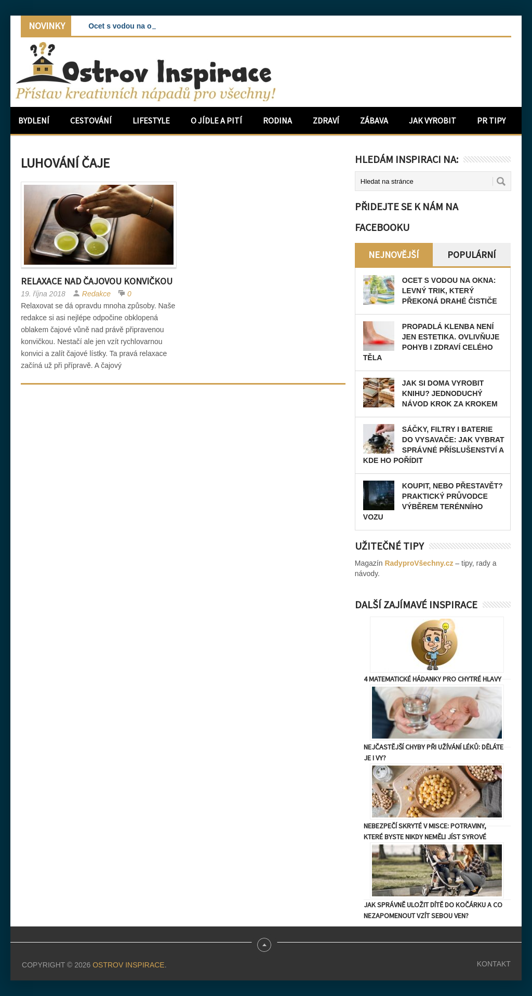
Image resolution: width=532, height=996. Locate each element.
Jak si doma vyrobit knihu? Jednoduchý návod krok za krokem (450, 393)
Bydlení (33, 120)
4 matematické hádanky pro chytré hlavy (432, 679)
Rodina (277, 120)
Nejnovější (393, 255)
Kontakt (494, 964)
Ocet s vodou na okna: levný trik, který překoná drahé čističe (449, 290)
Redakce (96, 294)
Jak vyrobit (432, 120)
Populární (471, 255)
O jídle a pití (216, 120)
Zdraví (326, 120)
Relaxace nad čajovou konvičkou (96, 281)
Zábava (374, 120)
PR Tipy (491, 120)
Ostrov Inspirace (128, 965)
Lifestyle (151, 120)
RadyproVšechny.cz (418, 563)
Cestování (91, 120)
